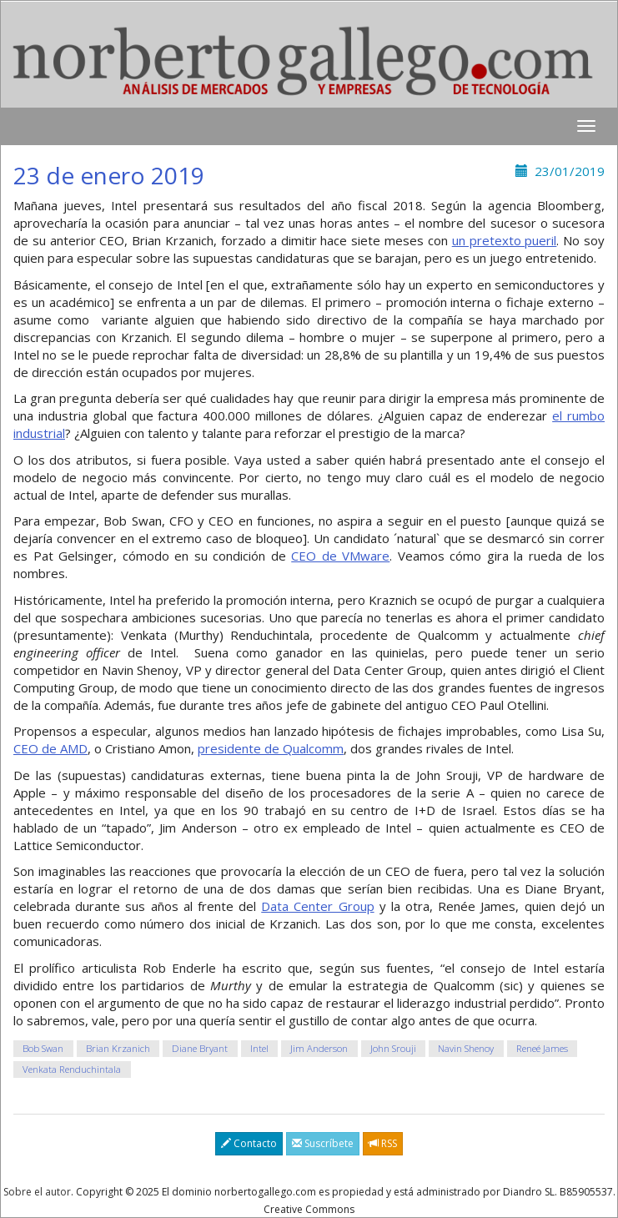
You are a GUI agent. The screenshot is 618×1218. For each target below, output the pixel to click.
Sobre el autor (37, 1192)
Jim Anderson (319, 1048)
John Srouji (393, 1048)
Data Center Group (317, 906)
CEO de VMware (340, 555)
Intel (259, 1048)
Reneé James (542, 1048)
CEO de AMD (50, 748)
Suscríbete (323, 1143)
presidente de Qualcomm (271, 748)
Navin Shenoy (466, 1048)
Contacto (249, 1143)
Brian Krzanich (118, 1048)
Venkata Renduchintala (72, 1069)
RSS (383, 1143)
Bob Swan (43, 1048)
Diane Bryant (200, 1048)
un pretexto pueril (504, 240)
